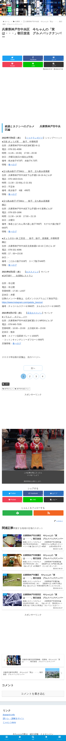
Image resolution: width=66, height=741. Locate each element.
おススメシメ (32, 272)
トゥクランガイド (34, 138)
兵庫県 (6, 384)
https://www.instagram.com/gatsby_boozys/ (22, 302)
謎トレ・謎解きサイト (13, 718)
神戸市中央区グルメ (22, 389)
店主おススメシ (34, 313)
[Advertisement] (33, 47)
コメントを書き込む (33, 693)
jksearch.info (9, 715)
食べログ (12, 164)
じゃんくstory (9, 722)
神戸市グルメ (8, 389)
